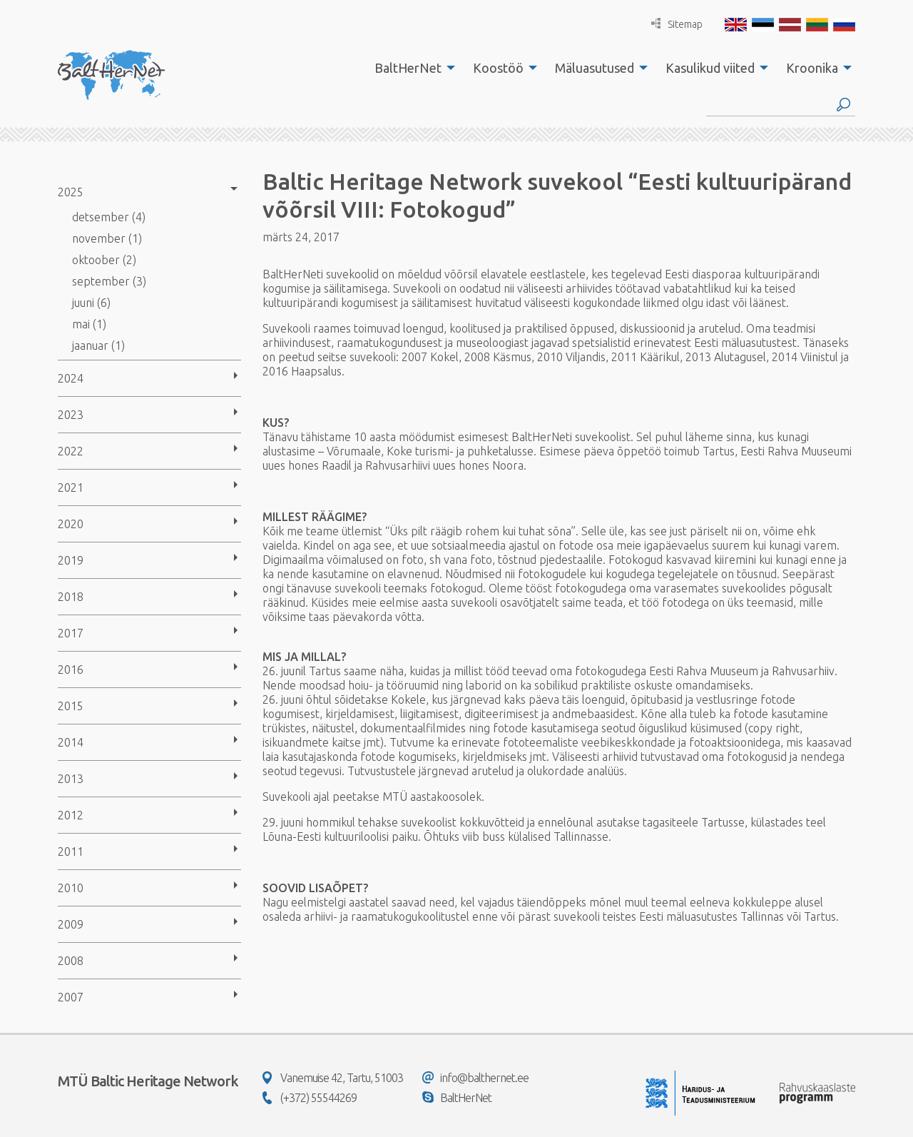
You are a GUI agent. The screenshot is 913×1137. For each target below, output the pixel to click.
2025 (70, 192)
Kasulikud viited (710, 68)
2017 (70, 633)
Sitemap (677, 24)
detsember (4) (109, 217)
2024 (70, 378)
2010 (70, 887)
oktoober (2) (104, 259)
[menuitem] (411, 68)
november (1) (107, 238)
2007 (70, 997)
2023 (70, 414)
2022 (70, 451)
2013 (70, 778)
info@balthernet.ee (475, 1077)
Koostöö (498, 68)
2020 (70, 523)
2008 (70, 960)
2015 (70, 705)
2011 (70, 851)
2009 (70, 924)
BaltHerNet (408, 68)
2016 (70, 669)
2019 (70, 560)
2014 (70, 742)
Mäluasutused (594, 68)
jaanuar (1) (98, 345)
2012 (70, 815)
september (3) (109, 281)
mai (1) (89, 324)
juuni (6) (91, 302)
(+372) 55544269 (309, 1097)
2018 (70, 596)
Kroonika (812, 68)
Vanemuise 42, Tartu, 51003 (332, 1077)
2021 (70, 487)
